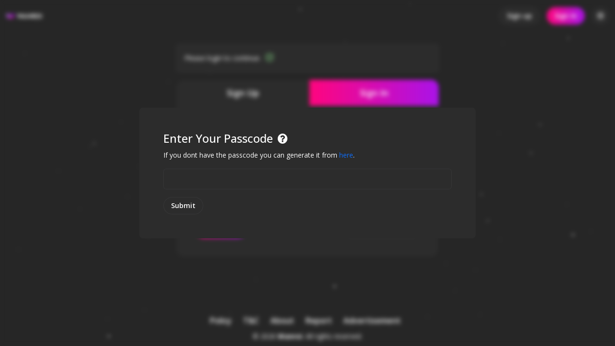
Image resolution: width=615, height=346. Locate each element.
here (346, 155)
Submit (183, 205)
